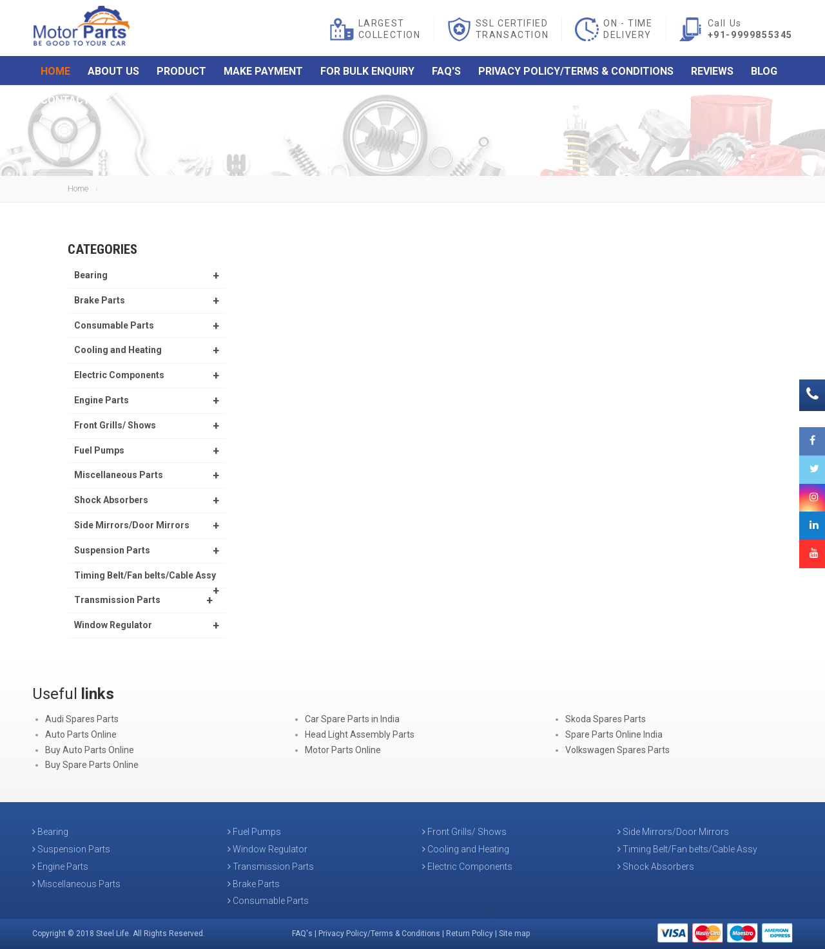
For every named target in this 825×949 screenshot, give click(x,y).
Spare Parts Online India (614, 734)
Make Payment (263, 72)
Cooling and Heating (118, 350)
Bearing (91, 275)
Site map (514, 933)
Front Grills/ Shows (115, 425)
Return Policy (469, 933)
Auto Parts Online (81, 734)
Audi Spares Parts (82, 719)
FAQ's (446, 72)
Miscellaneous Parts (118, 475)
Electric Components (119, 375)
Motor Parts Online (343, 750)
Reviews (712, 72)
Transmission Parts (117, 600)
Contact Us (73, 101)
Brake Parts (99, 300)
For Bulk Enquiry (367, 72)
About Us (113, 72)
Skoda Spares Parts (605, 719)
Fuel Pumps (99, 450)
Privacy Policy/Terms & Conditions (576, 72)
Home (55, 72)
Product (181, 72)
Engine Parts (101, 400)
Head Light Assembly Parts (359, 734)
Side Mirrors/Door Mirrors (131, 525)
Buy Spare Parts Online (92, 765)
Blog (764, 72)
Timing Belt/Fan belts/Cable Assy (145, 575)
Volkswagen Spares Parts (617, 750)
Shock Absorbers (111, 500)
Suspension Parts (112, 550)
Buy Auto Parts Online (89, 750)
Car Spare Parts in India (352, 719)
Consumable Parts (114, 325)
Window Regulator (113, 625)
